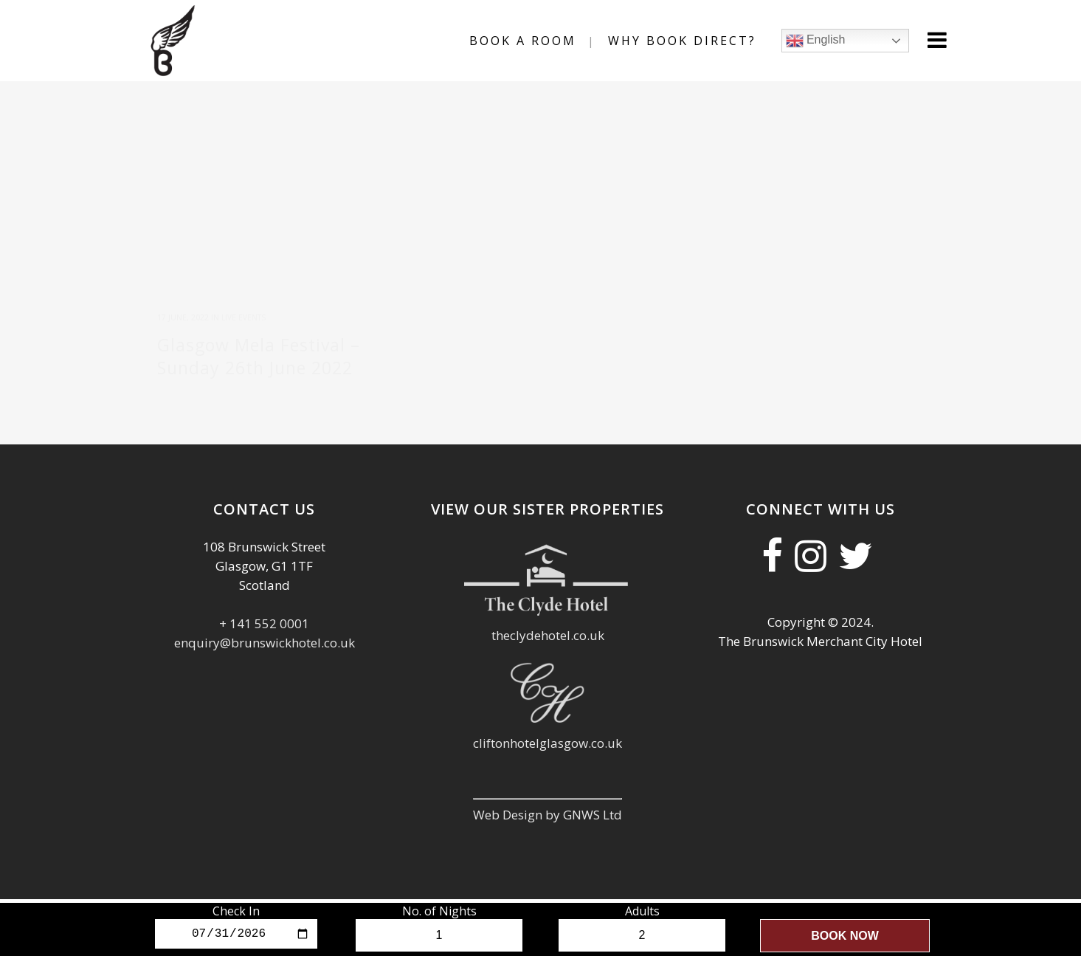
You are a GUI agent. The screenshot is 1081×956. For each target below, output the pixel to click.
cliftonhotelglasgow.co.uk (547, 726)
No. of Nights (439, 911)
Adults (642, 911)
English (816, 40)
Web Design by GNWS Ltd (547, 798)
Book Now (845, 935)
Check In (236, 911)
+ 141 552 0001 (264, 607)
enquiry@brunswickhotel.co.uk (264, 626)
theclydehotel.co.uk (547, 619)
